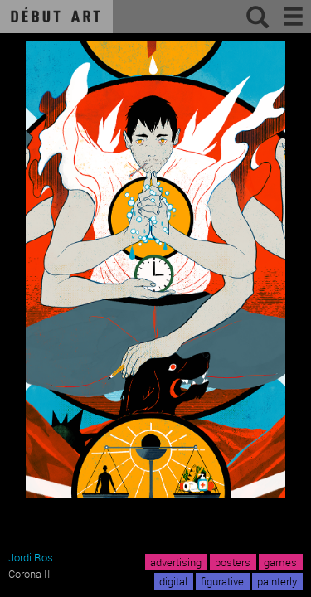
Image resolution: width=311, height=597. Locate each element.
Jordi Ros (30, 557)
